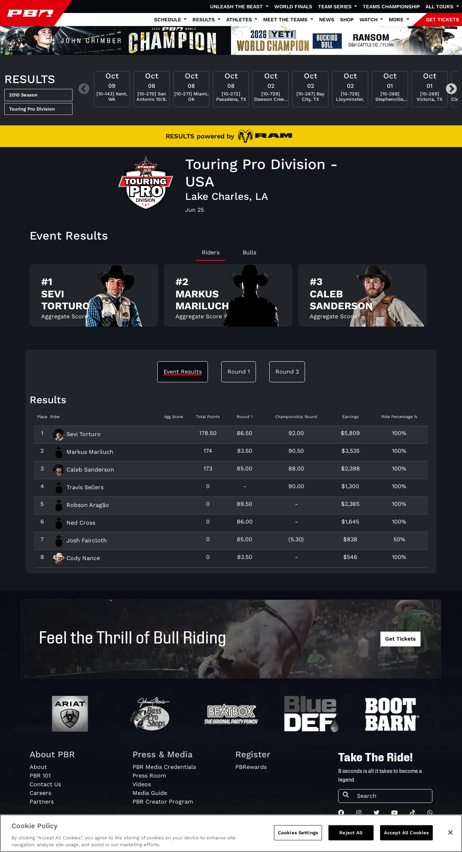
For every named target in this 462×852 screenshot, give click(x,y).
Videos (141, 784)
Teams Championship (391, 6)
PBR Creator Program (162, 801)
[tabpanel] (231, 298)
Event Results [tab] (183, 371)
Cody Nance (76, 558)
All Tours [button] (440, 6)
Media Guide (149, 792)
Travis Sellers (78, 487)
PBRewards (251, 766)
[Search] (392, 795)
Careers (40, 792)
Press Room (149, 775)
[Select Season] (38, 95)
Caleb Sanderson (83, 469)
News (326, 19)
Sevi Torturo (77, 434)
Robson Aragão (81, 505)
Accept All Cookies (406, 832)
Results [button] (204, 19)
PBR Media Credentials (164, 766)
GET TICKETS (442, 19)
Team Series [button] (335, 6)
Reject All (350, 832)
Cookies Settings (298, 832)
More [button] (397, 19)
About (38, 766)
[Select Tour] (38, 109)
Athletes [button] (239, 19)
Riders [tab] (210, 252)
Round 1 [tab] (238, 371)
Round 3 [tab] (287, 371)
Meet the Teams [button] (286, 19)
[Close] (450, 832)
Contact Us (45, 784)
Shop (347, 19)
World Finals (293, 6)
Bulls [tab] (249, 252)
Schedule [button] (168, 19)
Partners (42, 801)
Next (451, 89)
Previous (84, 89)
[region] (231, 833)
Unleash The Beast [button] (237, 6)
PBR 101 (40, 775)
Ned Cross (74, 522)
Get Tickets (400, 639)
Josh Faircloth (80, 540)
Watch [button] (369, 19)
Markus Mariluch (83, 451)
